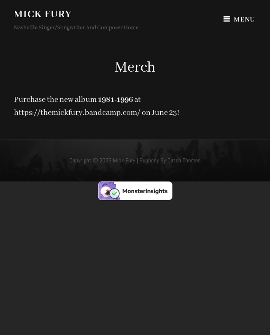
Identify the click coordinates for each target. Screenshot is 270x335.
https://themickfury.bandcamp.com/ (77, 113)
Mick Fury (43, 14)
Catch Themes (184, 160)
